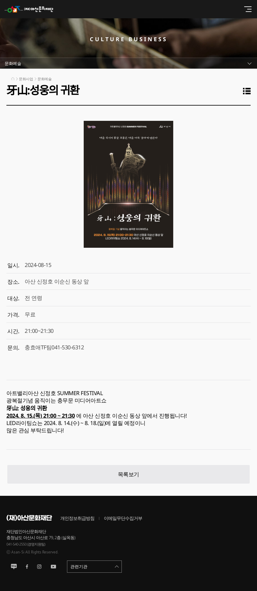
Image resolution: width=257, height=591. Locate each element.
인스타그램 (39, 566)
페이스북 (27, 566)
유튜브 (53, 566)
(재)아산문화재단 (32, 9)
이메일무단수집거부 (123, 518)
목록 (248, 91)
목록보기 (128, 474)
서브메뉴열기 (128, 63)
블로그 (13, 566)
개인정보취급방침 (77, 518)
